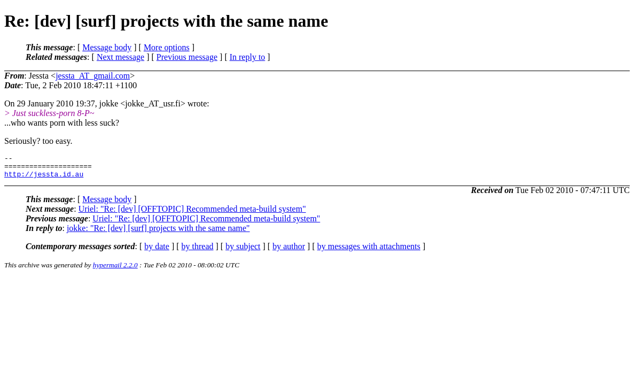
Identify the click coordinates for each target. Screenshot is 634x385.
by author (288, 251)
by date (156, 251)
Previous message (186, 56)
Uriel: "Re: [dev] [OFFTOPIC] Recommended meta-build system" (192, 213)
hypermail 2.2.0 (115, 270)
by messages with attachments (368, 251)
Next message (120, 56)
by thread (198, 251)
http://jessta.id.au (43, 178)
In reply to (247, 56)
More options (167, 47)
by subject (242, 251)
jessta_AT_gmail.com (93, 75)
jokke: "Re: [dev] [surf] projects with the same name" (158, 232)
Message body (106, 47)
